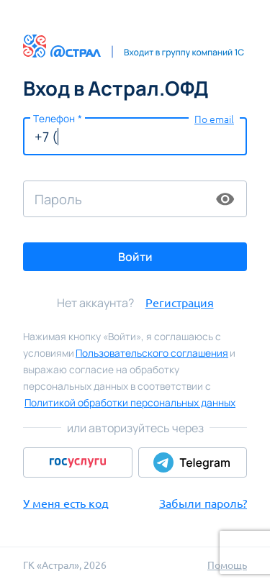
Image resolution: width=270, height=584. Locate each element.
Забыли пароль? (203, 503)
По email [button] (214, 119)
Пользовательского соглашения (152, 353)
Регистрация (179, 302)
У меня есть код (66, 503)
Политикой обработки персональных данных (129, 402)
